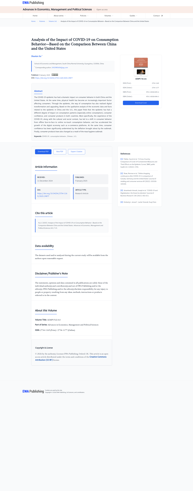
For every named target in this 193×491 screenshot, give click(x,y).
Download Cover (141, 103)
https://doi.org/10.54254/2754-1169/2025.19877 (54, 78)
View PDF (59, 152)
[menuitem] (35, 15)
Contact (158, 16)
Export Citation (76, 152)
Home (35, 16)
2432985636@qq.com (60, 67)
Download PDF (43, 152)
